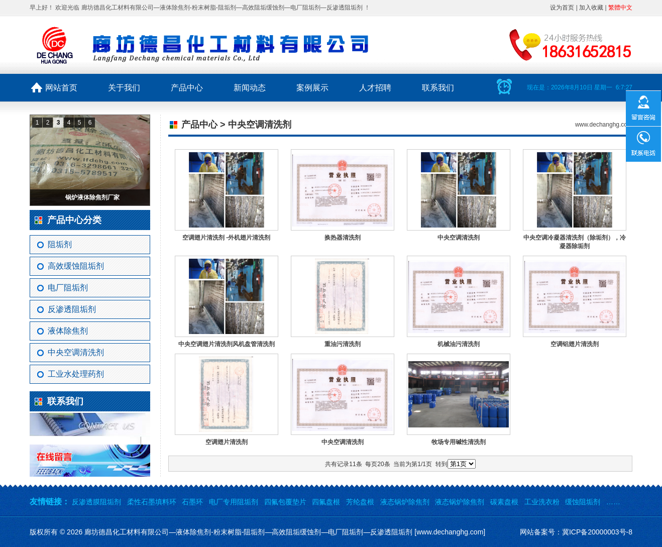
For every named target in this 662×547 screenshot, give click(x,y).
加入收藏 (591, 7)
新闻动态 (250, 87)
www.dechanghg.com (603, 124)
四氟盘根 (326, 502)
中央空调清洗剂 (76, 352)
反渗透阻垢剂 (72, 309)
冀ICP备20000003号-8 (597, 532)
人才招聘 (375, 87)
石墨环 (192, 502)
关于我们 (124, 87)
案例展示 (312, 87)
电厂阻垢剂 (68, 287)
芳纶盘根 (360, 502)
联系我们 (438, 87)
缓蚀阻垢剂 (582, 502)
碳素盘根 (504, 502)
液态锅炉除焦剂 (404, 502)
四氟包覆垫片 (285, 502)
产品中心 (187, 87)
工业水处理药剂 (76, 374)
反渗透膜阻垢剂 (96, 502)
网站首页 (61, 87)
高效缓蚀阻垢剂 (76, 266)
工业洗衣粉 (542, 502)
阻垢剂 (60, 244)
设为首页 (562, 7)
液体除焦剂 (68, 330)
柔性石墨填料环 (151, 502)
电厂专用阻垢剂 (233, 502)
